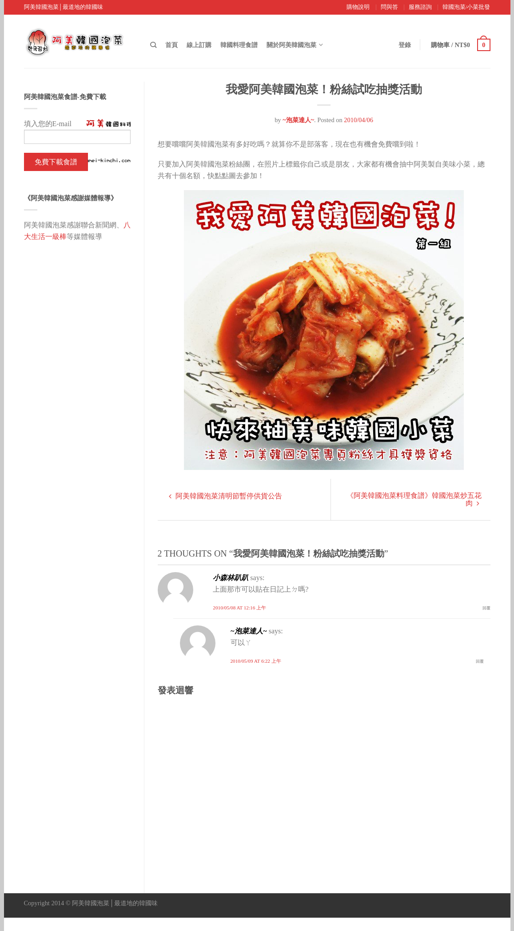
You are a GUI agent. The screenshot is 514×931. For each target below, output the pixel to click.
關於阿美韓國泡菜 (291, 44)
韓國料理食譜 (239, 44)
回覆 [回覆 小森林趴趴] (486, 608)
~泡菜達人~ (298, 119)
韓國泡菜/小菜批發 (466, 7)
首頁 (171, 44)
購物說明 (358, 7)
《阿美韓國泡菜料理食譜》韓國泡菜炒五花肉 (414, 499)
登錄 (404, 44)
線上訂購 (199, 44)
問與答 (389, 7)
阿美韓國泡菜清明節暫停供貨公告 (225, 496)
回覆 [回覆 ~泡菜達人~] (480, 661)
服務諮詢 (420, 7)
